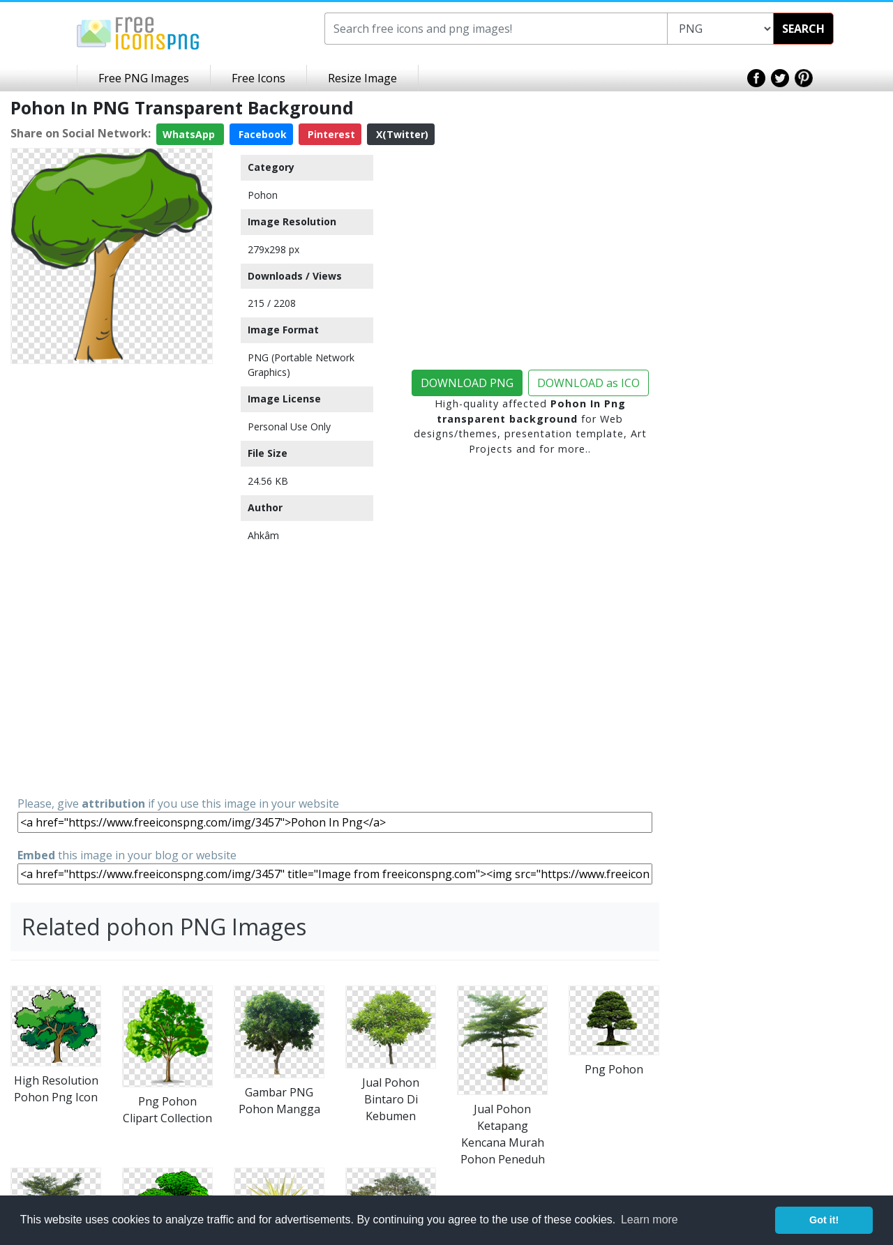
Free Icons (258, 78)
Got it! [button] (824, 1219)
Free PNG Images (143, 78)
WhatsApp (190, 134)
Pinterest (330, 134)
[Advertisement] (111, 579)
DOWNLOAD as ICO (588, 383)
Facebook (261, 134)
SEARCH (803, 28)
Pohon (263, 195)
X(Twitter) (400, 134)
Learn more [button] (649, 1219)
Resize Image (362, 78)
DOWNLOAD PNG (467, 383)
